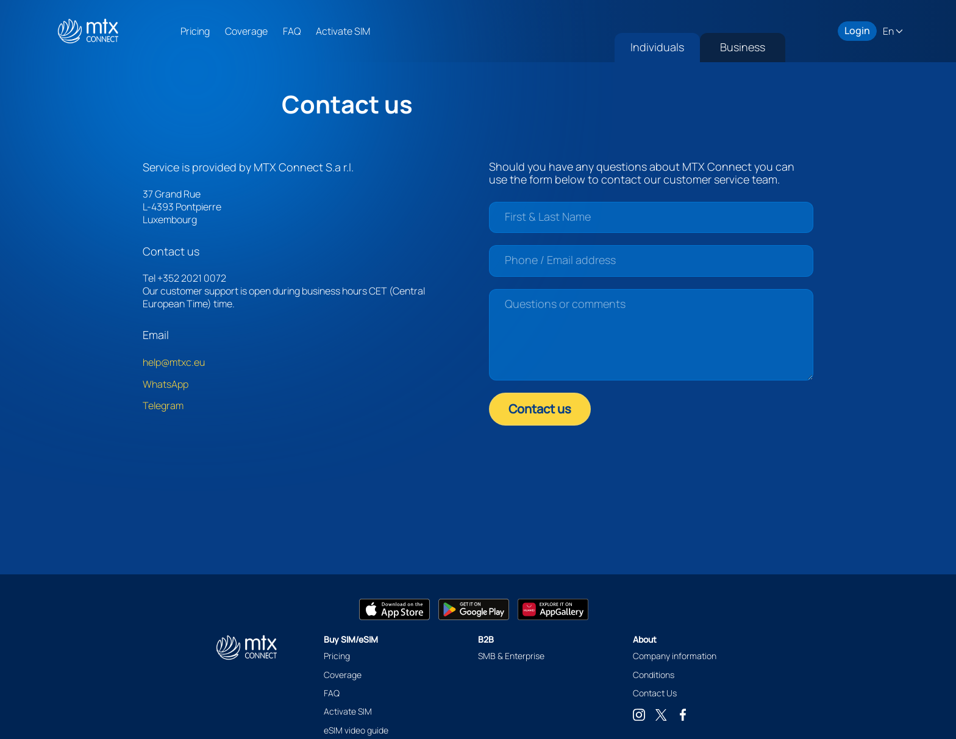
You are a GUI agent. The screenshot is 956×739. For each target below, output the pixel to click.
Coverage (246, 31)
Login (857, 30)
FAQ (292, 31)
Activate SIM (343, 31)
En (889, 31)
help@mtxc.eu (174, 362)
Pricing (195, 31)
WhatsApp (165, 384)
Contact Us (655, 693)
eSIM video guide (356, 730)
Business (742, 47)
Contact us (539, 409)
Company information (674, 656)
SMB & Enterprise (511, 656)
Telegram (163, 405)
